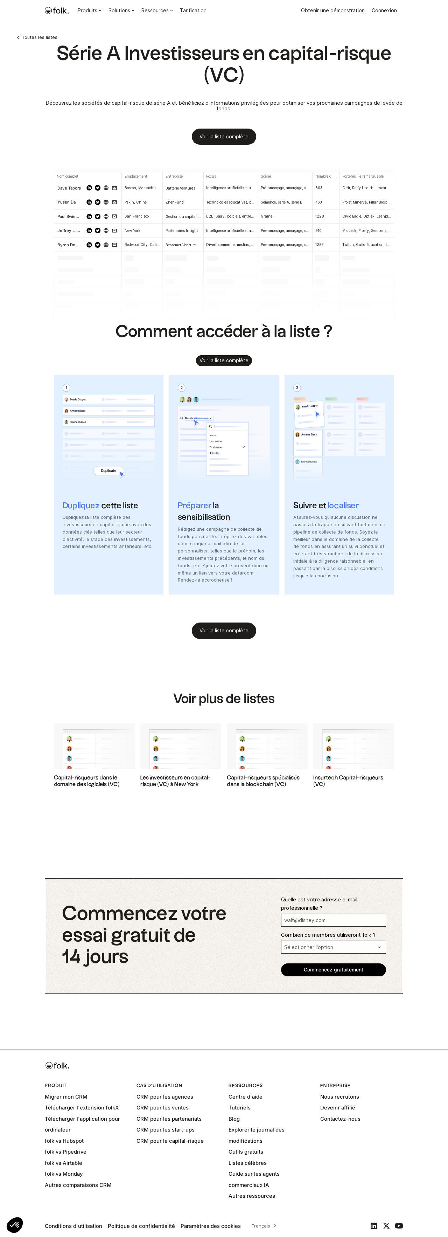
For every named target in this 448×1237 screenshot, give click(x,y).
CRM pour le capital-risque (170, 1141)
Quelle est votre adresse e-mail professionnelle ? (319, 903)
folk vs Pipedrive (65, 1151)
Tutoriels (240, 1107)
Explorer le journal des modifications (257, 1135)
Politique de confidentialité (141, 1226)
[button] (14, 1225)
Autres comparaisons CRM (78, 1185)
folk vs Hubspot (64, 1141)
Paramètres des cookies (211, 1226)
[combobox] (263, 1226)
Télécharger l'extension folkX (82, 1107)
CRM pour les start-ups (165, 1129)
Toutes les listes (39, 37)
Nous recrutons (339, 1096)
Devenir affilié (337, 1107)
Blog (234, 1118)
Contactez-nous (340, 1118)
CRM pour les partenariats (169, 1118)
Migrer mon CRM (66, 1096)
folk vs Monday (64, 1173)
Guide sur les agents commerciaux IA (254, 1179)
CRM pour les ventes (162, 1107)
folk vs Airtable (63, 1163)
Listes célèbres (248, 1163)
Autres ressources (252, 1196)
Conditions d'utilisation (73, 1226)
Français (261, 1226)
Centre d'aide (245, 1096)
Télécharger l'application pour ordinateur (82, 1124)
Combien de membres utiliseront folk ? (328, 935)
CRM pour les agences (164, 1096)
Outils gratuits (246, 1151)
